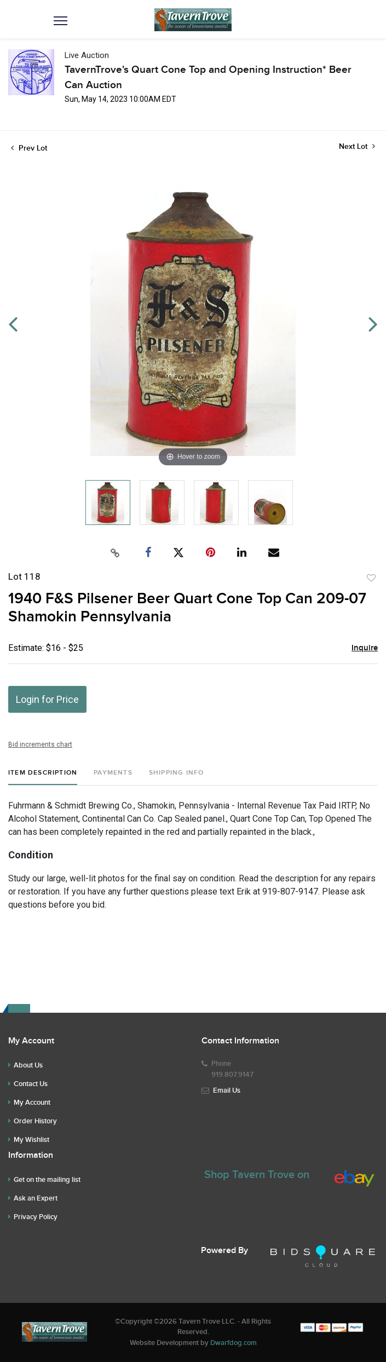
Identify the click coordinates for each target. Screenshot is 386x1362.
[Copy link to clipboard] (115, 552)
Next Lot (357, 146)
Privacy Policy (35, 1217)
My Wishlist (31, 1139)
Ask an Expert (35, 1198)
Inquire (365, 648)
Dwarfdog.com (233, 1342)
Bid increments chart (40, 744)
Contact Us (31, 1084)
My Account (32, 1102)
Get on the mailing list (47, 1179)
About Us (28, 1065)
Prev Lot (29, 148)
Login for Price (47, 699)
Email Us (226, 1090)
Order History (35, 1121)
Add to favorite (371, 578)
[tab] (42, 777)
